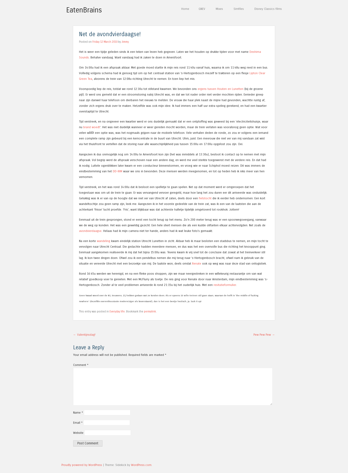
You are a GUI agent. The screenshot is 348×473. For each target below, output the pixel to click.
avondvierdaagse (90, 231)
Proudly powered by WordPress (81, 465)
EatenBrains (84, 10)
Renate (196, 263)
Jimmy (125, 41)
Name (78, 412)
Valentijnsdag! (84, 334)
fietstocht (205, 198)
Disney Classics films (268, 9)
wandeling (103, 241)
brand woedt (91, 127)
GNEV (202, 9)
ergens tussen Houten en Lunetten (220, 89)
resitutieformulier (225, 285)
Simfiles (239, 9)
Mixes (219, 9)
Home (185, 9)
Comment (80, 365)
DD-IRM (117, 171)
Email (78, 422)
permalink (150, 311)
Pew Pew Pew (264, 334)
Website (78, 433)
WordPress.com (141, 465)
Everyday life (117, 311)
